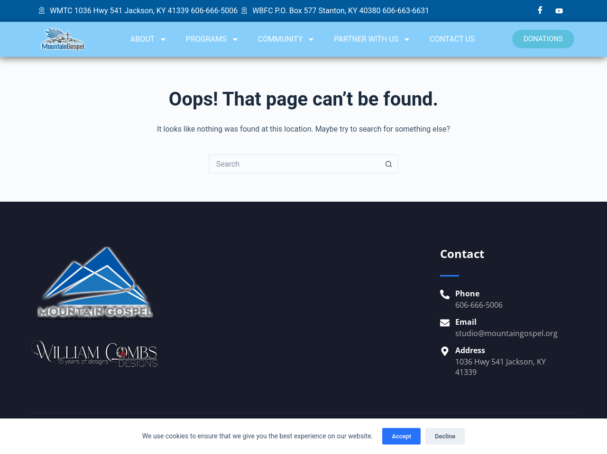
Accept (401, 436)
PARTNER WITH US (372, 39)
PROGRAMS (212, 39)
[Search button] (388, 163)
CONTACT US (452, 39)
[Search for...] (294, 163)
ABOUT (148, 39)
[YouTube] (559, 11)
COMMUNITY (286, 39)
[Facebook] (540, 11)
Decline (445, 436)
